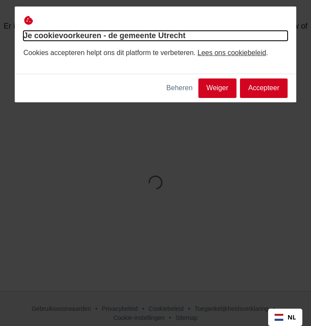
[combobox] (285, 317)
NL (285, 317)
